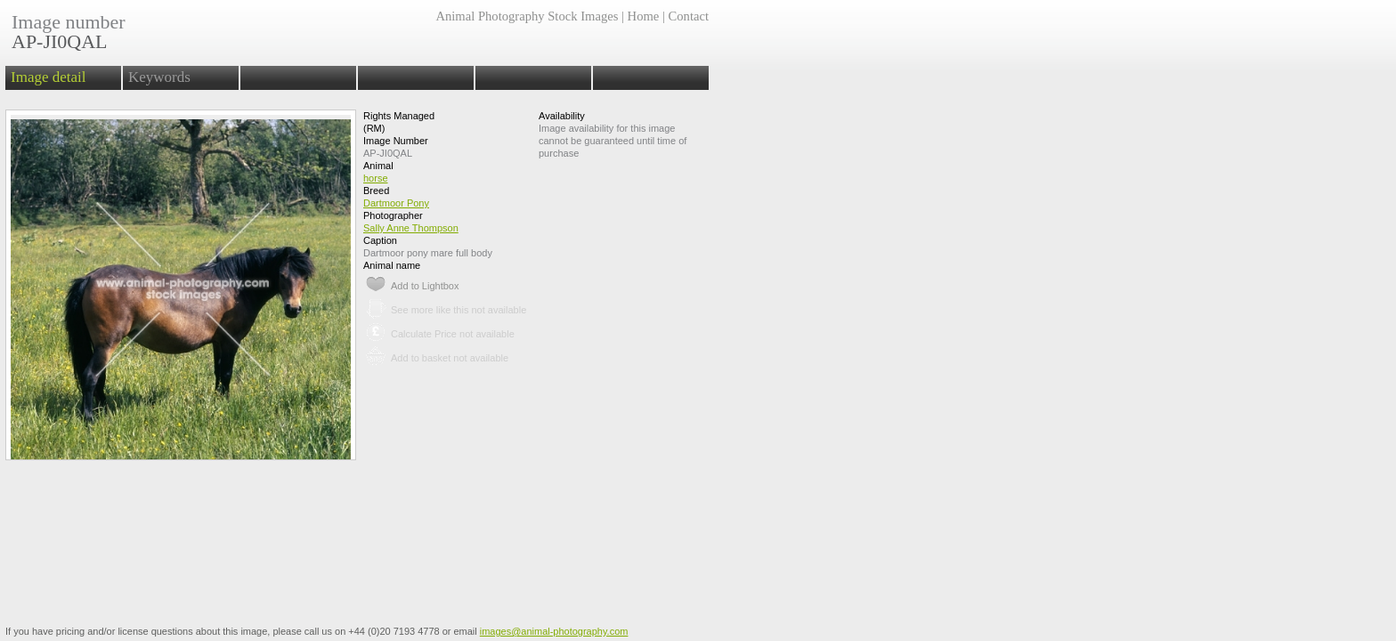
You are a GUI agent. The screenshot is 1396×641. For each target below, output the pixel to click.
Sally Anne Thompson (411, 228)
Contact (689, 16)
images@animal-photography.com (554, 631)
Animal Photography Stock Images (526, 16)
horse (375, 178)
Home (644, 16)
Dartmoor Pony (396, 203)
